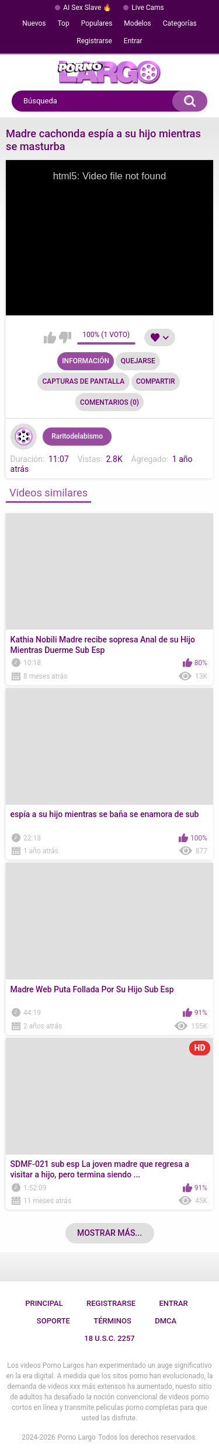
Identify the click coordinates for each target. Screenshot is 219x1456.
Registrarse (94, 41)
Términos (112, 1320)
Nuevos (34, 23)
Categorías (180, 23)
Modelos (137, 23)
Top (63, 23)
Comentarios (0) (109, 402)
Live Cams (147, 8)
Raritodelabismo (77, 436)
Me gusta (50, 337)
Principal (44, 1303)
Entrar (133, 41)
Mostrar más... (109, 1233)
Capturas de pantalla (83, 381)
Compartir (155, 381)
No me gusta (65, 337)
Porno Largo (77, 1437)
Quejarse (138, 361)
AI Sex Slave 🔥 (87, 8)
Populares (97, 23)
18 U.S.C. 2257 (109, 1338)
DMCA (165, 1320)
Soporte (53, 1320)
